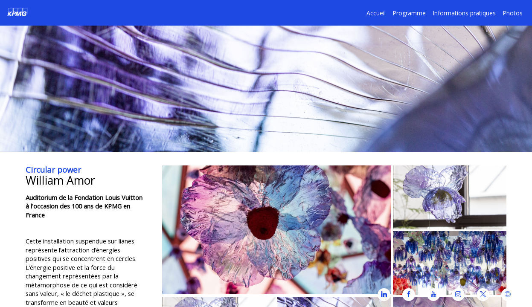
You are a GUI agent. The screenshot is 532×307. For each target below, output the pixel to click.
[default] (376, 13)
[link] (409, 13)
